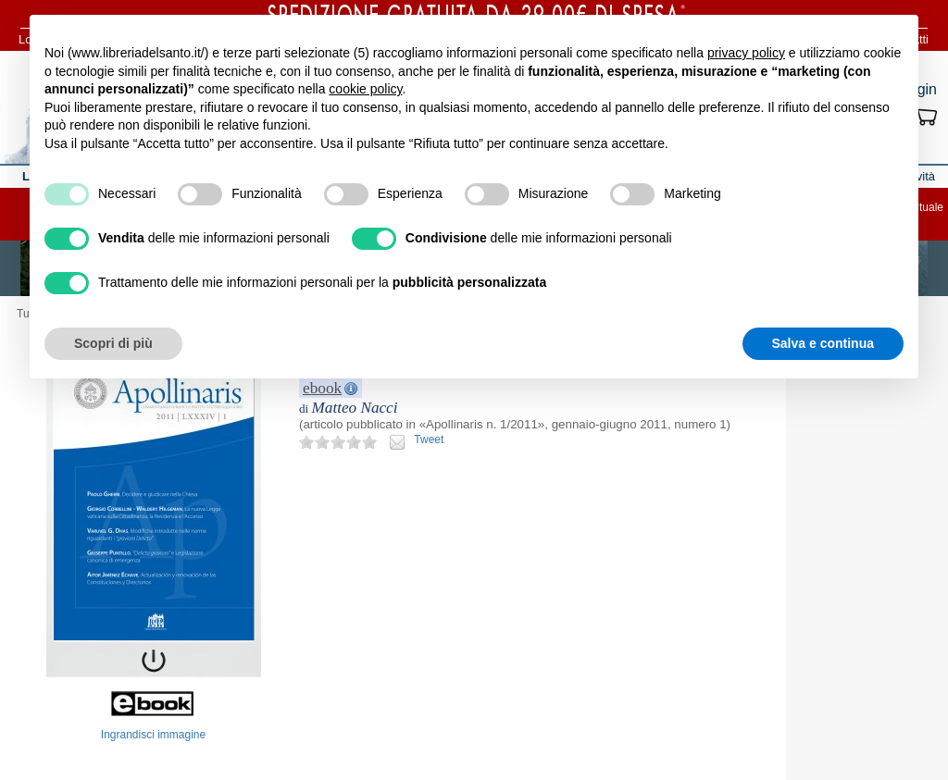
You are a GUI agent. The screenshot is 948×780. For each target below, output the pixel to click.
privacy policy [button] (746, 52)
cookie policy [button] (365, 88)
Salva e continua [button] (823, 343)
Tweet (428, 439)
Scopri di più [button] (113, 343)
